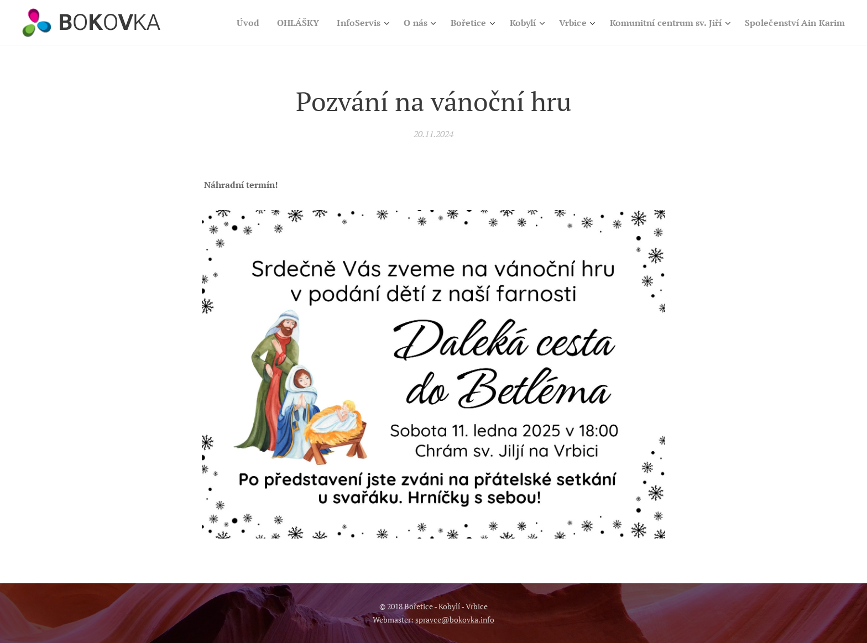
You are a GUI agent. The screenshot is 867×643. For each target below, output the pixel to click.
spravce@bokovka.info (454, 619)
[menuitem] (291, 22)
